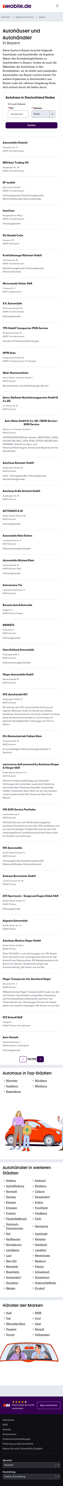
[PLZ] (18, 114)
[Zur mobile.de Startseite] (17, 6)
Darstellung (9, 1471)
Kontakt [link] (7, 1429)
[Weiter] (40, 1059)
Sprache (7, 1460)
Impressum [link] (8, 1420)
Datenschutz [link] (9, 1434)
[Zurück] (23, 1059)
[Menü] (57, 6)
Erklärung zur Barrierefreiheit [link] (18, 1444)
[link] (31, 422)
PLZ (10, 108)
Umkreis (37, 108)
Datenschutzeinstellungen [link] (17, 1439)
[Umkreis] (43, 114)
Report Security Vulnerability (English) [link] (23, 1448)
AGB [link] (5, 1424)
